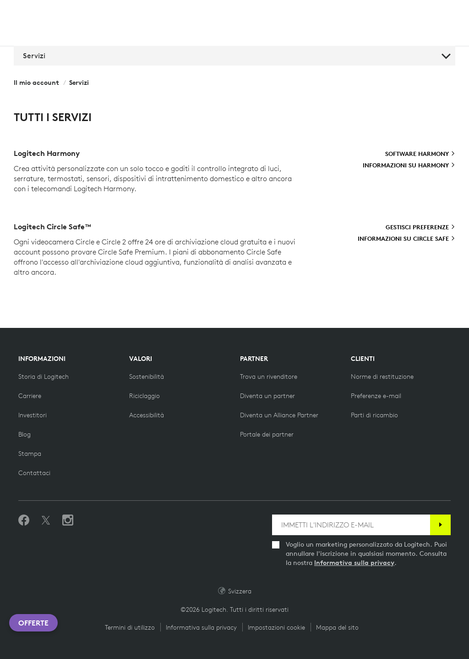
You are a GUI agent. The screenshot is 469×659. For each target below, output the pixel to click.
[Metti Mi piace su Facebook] (23, 520)
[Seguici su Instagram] (67, 520)
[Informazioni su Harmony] (409, 166)
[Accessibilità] (146, 415)
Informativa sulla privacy (354, 563)
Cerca (374, 12)
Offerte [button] (33, 622)
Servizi (237, 55)
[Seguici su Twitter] (45, 520)
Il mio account (36, 82)
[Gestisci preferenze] (420, 227)
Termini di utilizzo (130, 627)
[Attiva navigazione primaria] (458, 11)
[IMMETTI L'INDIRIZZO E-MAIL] (351, 525)
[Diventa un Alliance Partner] (279, 415)
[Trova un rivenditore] (268, 376)
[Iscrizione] (440, 525)
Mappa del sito (337, 627)
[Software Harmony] (420, 154)
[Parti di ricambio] (374, 415)
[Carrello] (436, 13)
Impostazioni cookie (276, 627)
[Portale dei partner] (267, 434)
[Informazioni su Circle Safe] (406, 239)
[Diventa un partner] (267, 396)
